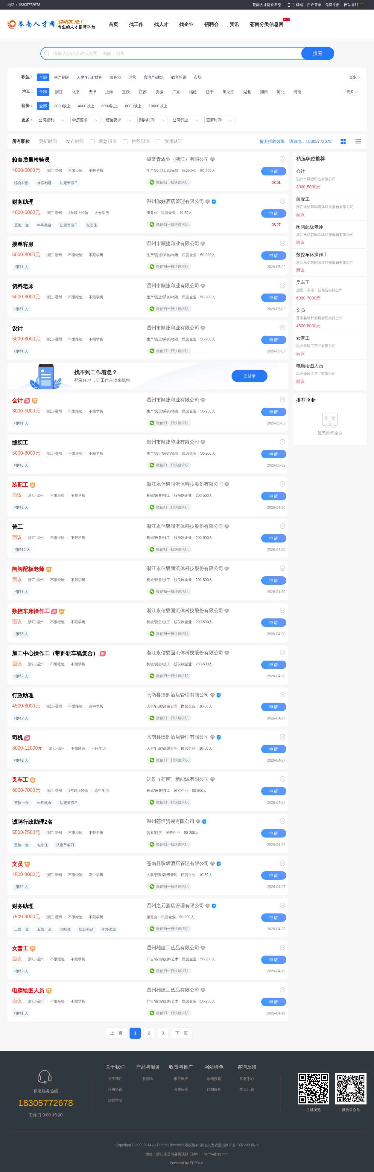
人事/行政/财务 (89, 77)
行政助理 (23, 696)
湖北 (247, 92)
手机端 (297, 5)
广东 (176, 92)
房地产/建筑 (153, 77)
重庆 (126, 92)
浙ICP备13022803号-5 (241, 1145)
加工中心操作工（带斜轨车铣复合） (55, 653)
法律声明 (115, 1100)
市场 (198, 77)
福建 (193, 92)
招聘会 (211, 24)
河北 (281, 92)
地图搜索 (214, 1079)
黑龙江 (228, 92)
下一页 (181, 1033)
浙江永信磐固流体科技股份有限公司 (185, 484)
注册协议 (115, 1089)
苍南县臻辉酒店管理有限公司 (178, 694)
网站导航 (351, 5)
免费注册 (332, 5)
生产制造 (62, 77)
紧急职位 (105, 141)
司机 (17, 738)
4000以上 (86, 106)
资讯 (234, 24)
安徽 (159, 92)
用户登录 (314, 5)
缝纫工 (20, 443)
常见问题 (247, 1089)
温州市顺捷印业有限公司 (173, 243)
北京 (76, 92)
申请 (273, 171)
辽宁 (210, 92)
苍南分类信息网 (266, 24)
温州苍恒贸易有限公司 (170, 821)
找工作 (136, 24)
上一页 (116, 1033)
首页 (113, 24)
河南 (297, 92)
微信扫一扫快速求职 (172, 182)
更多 (352, 77)
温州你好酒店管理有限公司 (175, 201)
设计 (17, 328)
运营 (132, 77)
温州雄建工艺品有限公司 (173, 947)
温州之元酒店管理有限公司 (175, 905)
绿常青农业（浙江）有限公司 (178, 159)
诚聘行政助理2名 (32, 822)
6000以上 (109, 106)
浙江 (59, 92)
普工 (17, 527)
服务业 (115, 77)
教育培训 (179, 77)
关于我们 (115, 1079)
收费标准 (181, 1089)
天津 (92, 92)
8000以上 (133, 106)
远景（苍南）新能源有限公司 (178, 779)
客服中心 (247, 1079)
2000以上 (62, 106)
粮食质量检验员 (31, 160)
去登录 (249, 375)
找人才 (161, 24)
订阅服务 (214, 1089)
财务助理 (23, 202)
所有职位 (21, 141)
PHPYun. (197, 1163)
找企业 (186, 24)
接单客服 (23, 244)
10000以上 (158, 106)
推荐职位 (138, 141)
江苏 (143, 92)
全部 (43, 77)
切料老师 (23, 286)
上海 (109, 92)
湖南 (264, 92)
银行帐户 (181, 1079)
